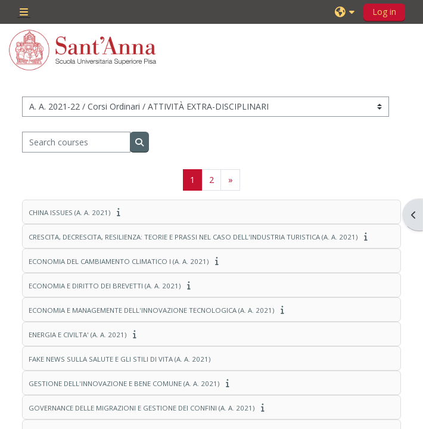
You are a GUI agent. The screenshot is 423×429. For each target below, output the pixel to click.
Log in (384, 11)
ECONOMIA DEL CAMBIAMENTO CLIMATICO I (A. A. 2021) (119, 261)
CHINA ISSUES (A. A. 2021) (69, 212)
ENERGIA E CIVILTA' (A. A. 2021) (77, 334)
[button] (346, 12)
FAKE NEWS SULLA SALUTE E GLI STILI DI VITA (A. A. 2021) (119, 359)
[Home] (82, 50)
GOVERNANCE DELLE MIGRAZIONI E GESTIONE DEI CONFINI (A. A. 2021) (141, 407)
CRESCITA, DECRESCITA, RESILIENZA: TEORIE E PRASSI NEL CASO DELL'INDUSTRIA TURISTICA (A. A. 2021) (193, 236)
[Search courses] (76, 142)
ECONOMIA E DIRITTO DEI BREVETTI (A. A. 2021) (105, 285)
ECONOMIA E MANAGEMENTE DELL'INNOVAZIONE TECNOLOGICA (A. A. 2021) (151, 310)
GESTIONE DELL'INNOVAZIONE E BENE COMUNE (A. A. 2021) (124, 383)
